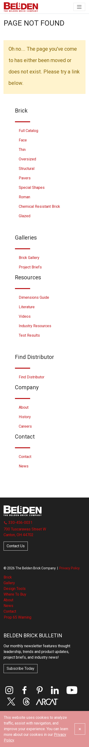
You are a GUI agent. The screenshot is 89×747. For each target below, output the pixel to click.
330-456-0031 (18, 522)
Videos (25, 316)
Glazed (24, 216)
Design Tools (15, 588)
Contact (25, 456)
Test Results (29, 335)
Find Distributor (31, 377)
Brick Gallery (29, 257)
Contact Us (16, 546)
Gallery (9, 583)
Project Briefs (30, 267)
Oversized (27, 159)
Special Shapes (32, 187)
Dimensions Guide (34, 297)
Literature (27, 307)
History (25, 417)
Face (23, 140)
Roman (24, 197)
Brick (8, 577)
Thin (22, 149)
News (23, 466)
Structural (26, 168)
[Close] (80, 729)
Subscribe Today (20, 668)
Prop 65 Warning (17, 617)
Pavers (25, 178)
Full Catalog (28, 130)
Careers (25, 426)
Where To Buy (15, 594)
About (23, 407)
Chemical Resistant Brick (39, 206)
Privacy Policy (69, 568)
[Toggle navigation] (79, 7)
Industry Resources (35, 326)
